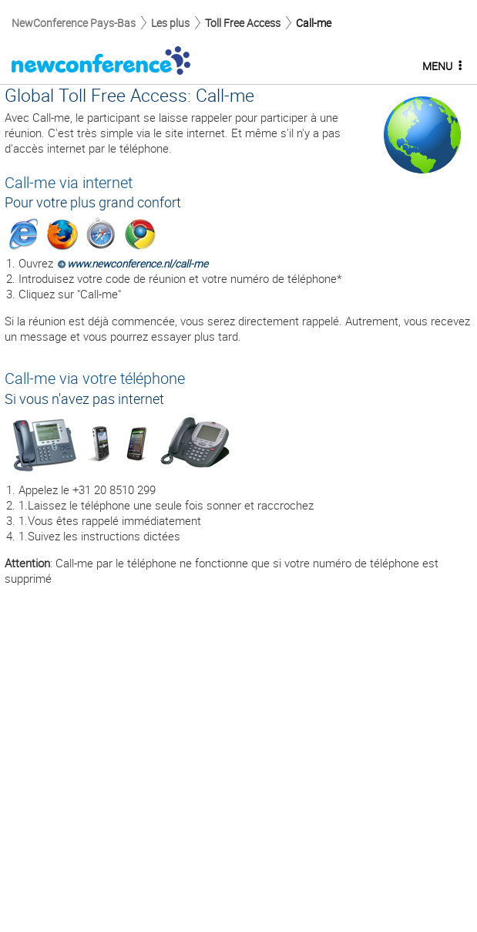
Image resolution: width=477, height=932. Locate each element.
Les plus (170, 22)
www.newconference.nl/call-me (137, 264)
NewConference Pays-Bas (74, 22)
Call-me (313, 22)
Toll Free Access (242, 22)
